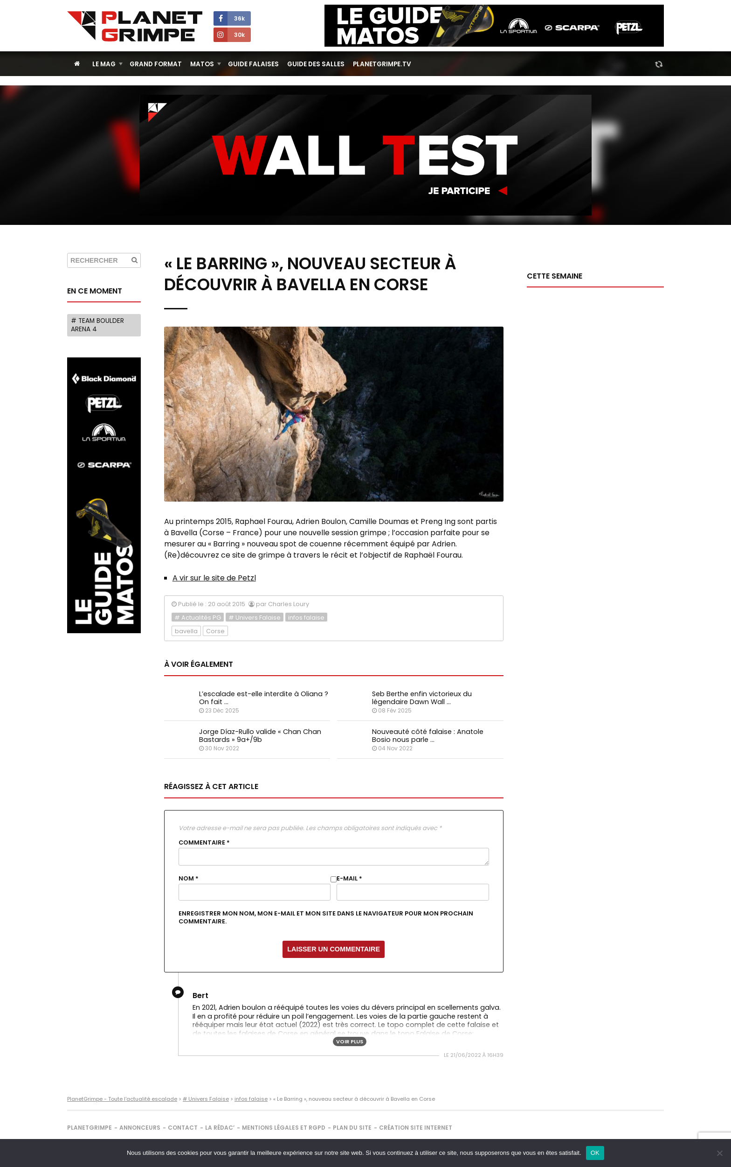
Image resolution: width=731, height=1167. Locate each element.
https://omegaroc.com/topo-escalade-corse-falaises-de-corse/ (306, 1042)
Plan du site (352, 1128)
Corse (215, 631)
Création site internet (415, 1128)
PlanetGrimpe (89, 1128)
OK (595, 1152)
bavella (186, 631)
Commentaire (204, 842)
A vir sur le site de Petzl (214, 578)
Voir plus (349, 1041)
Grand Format (156, 64)
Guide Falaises (253, 64)
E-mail (349, 878)
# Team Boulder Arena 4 (97, 325)
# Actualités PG (197, 618)
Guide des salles (316, 64)
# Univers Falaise (254, 618)
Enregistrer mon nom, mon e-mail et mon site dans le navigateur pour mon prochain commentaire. (326, 917)
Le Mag (104, 64)
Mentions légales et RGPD (283, 1128)
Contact (183, 1128)
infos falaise (306, 618)
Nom (189, 878)
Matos (202, 64)
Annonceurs (139, 1128)
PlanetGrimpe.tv (382, 64)
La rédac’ (219, 1128)
